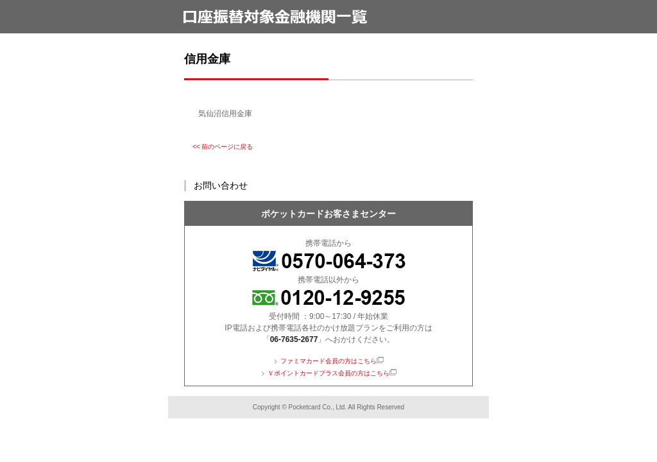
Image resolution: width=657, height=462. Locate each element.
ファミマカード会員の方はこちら (328, 360)
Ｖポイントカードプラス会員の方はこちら (328, 373)
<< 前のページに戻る (222, 146)
